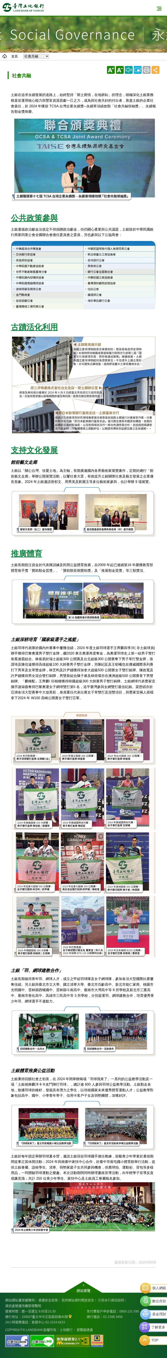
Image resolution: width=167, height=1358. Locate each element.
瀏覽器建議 (85, 1329)
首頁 (14, 56)
